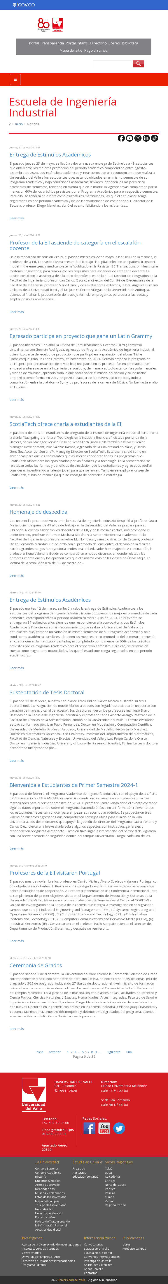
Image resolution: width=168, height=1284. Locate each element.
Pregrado (79, 1168)
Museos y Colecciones (50, 1193)
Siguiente (114, 1052)
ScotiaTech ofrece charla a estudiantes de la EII (66, 423)
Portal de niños (45, 1217)
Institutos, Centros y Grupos (40, 1249)
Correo (114, 43)
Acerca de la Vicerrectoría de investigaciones (51, 1244)
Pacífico (110, 1189)
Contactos (90, 1273)
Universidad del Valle (72, 1280)
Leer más (17, 218)
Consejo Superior (46, 1168)
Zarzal (109, 1201)
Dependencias (45, 1189)
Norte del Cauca (115, 1185)
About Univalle (93, 1269)
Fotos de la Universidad (50, 1197)
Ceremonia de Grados (36, 965)
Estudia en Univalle (96, 1249)
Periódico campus (134, 1249)
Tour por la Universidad (50, 1205)
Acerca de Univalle (47, 1185)
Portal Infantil (77, 43)
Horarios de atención (49, 1213)
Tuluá (108, 1168)
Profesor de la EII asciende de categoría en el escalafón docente (75, 245)
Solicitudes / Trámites (98, 1265)
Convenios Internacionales (102, 1257)
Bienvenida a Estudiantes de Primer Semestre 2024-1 (74, 784)
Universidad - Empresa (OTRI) (41, 1257)
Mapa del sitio (71, 50)
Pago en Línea (96, 50)
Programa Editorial (34, 1265)
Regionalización (115, 1205)
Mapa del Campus (47, 1201)
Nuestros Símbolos (47, 1181)
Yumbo (109, 1197)
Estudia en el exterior (98, 1253)
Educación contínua (85, 1176)
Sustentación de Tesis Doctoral (47, 692)
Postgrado (79, 1173)
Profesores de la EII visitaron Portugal (55, 872)
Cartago (110, 1181)
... (79, 1052)
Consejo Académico (48, 1173)
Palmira (110, 1193)
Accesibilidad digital (48, 1229)
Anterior (55, 1052)
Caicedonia (112, 1176)
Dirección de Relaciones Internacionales (48, 1261)
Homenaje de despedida (38, 511)
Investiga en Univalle (98, 1261)
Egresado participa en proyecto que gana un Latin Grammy (81, 335)
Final (129, 1052)
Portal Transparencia (46, 43)
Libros (126, 1244)
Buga (108, 1173)
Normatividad (44, 1209)
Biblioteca (130, 43)
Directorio (98, 43)
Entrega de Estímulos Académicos (50, 154)
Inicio (19, 124)
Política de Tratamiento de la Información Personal (52, 1223)
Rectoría (40, 1176)
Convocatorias (31, 1253)
